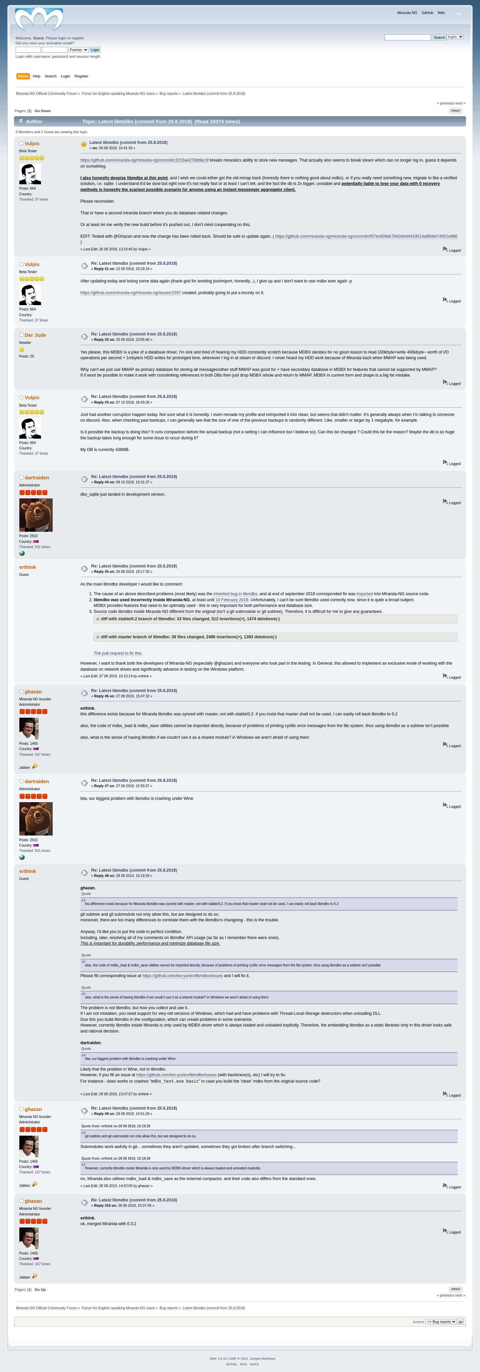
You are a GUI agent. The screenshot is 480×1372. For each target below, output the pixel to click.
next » (460, 103)
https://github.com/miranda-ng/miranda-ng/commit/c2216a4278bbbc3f (144, 160)
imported (365, 594)
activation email (59, 43)
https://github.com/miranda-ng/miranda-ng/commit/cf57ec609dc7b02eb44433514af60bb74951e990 (366, 236)
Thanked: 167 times (34, 754)
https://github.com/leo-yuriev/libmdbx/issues (182, 975)
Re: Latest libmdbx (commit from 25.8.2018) (134, 263)
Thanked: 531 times (34, 547)
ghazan (33, 691)
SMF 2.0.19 (218, 1358)
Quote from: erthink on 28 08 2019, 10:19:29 (115, 1126)
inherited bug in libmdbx (235, 594)
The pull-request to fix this (117, 653)
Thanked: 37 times (33, 199)
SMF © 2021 (239, 1358)
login (62, 38)
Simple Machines (262, 1358)
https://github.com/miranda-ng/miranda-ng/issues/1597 (130, 292)
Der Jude (35, 335)
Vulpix (32, 143)
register (78, 38)
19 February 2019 (231, 600)
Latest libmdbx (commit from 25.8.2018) (129, 142)
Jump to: (419, 1322)
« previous (445, 103)
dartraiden (37, 477)
